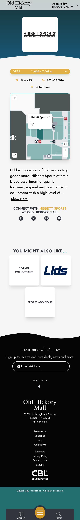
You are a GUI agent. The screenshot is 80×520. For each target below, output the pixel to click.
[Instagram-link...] (24, 270)
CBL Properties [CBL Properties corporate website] (33, 490)
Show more (19, 199)
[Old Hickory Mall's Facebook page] (40, 385)
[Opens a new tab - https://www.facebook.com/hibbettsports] (21, 218)
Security (40, 465)
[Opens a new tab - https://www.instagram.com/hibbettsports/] (46, 218)
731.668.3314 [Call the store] (55, 80)
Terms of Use (40, 460)
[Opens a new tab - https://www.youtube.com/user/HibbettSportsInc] (59, 218)
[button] (65, 5)
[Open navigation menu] (40, 512)
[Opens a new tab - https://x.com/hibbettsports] (33, 218)
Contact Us (40, 444)
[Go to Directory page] (21, 515)
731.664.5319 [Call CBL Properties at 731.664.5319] (40, 421)
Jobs (40, 440)
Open (40, 71)
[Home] (20, 5)
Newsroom (40, 431)
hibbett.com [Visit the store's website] (43, 87)
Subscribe (40, 436)
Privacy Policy (40, 456)
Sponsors (40, 451)
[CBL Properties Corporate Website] (40, 475)
